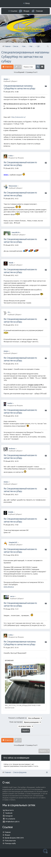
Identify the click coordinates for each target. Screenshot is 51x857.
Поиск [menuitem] (48, 46)
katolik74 (15, 232)
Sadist (9, 403)
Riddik (10, 512)
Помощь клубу (10, 843)
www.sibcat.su (9, 587)
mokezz (12, 448)
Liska (10, 155)
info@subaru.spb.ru (12, 821)
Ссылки (14, 11)
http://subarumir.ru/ (18, 117)
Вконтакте (9, 810)
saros (12, 596)
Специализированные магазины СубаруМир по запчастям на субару (25, 56)
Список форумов (19, 772)
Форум (7, 835)
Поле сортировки (25, 722)
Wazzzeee (13, 186)
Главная (39, 11)
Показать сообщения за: (25, 718)
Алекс (6, 79)
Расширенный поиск (42, 67)
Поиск (38, 67)
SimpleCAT (13, 542)
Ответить (8, 67)
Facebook (8, 813)
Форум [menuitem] (26, 11)
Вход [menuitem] (28, 3)
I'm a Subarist (10, 819)
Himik (11, 263)
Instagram (9, 816)
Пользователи (10, 840)
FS (9, 312)
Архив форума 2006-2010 (14, 838)
